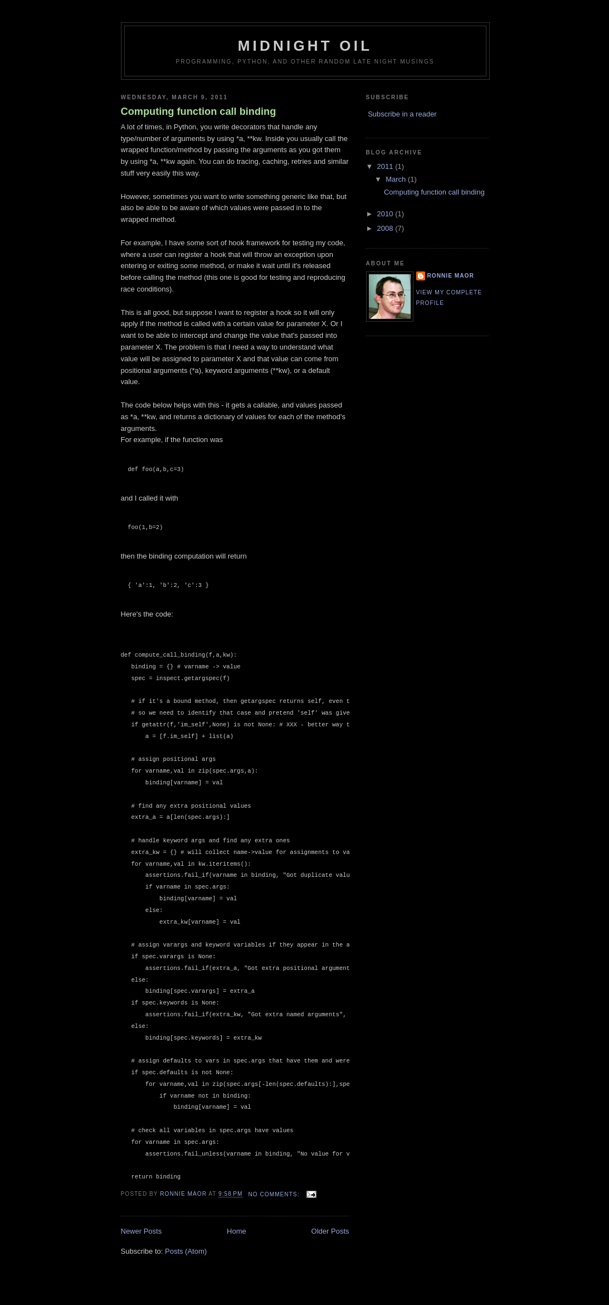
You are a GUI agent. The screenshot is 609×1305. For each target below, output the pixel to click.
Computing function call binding (198, 111)
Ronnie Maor (450, 276)
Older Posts (330, 1231)
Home (236, 1231)
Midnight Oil (305, 45)
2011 (386, 166)
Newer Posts (141, 1231)
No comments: (274, 1194)
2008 (386, 228)
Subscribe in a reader (402, 114)
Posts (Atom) (186, 1251)
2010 (386, 214)
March (397, 179)
